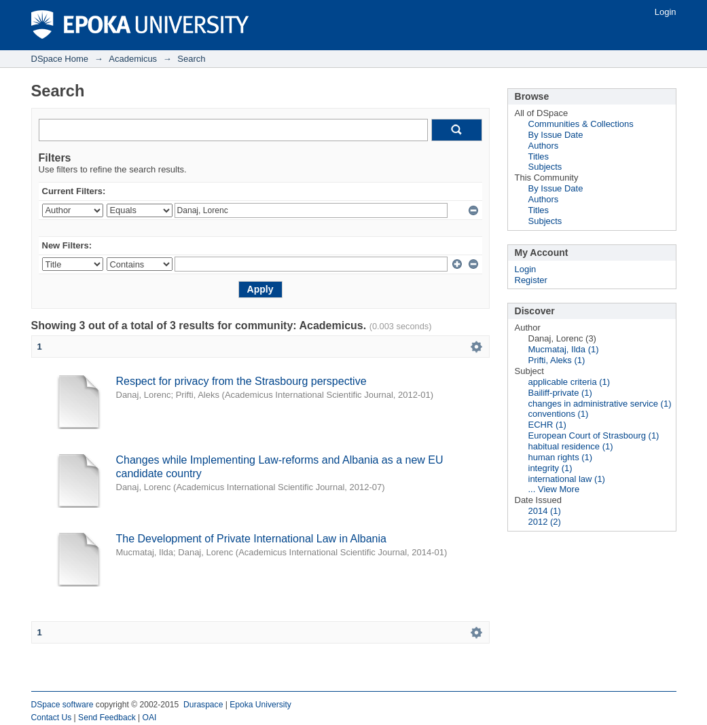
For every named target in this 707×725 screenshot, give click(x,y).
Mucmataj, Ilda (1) (563, 349)
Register (531, 280)
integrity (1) (550, 468)
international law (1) (566, 479)
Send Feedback (107, 717)
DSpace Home (60, 59)
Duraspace (203, 704)
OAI (150, 717)
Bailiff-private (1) (560, 393)
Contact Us (51, 717)
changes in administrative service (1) (600, 403)
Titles (538, 156)
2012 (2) (544, 522)
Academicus (133, 59)
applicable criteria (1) (569, 382)
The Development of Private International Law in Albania (251, 538)
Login (665, 12)
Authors (543, 146)
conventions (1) (558, 414)
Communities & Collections (581, 124)
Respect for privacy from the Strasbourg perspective (241, 381)
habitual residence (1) (570, 446)
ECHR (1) (547, 425)
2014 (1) (544, 511)
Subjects (545, 167)
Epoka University (260, 704)
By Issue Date (555, 135)
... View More (554, 489)
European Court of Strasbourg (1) (593, 435)
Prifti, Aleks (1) (556, 360)
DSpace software (62, 704)
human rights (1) (560, 457)
